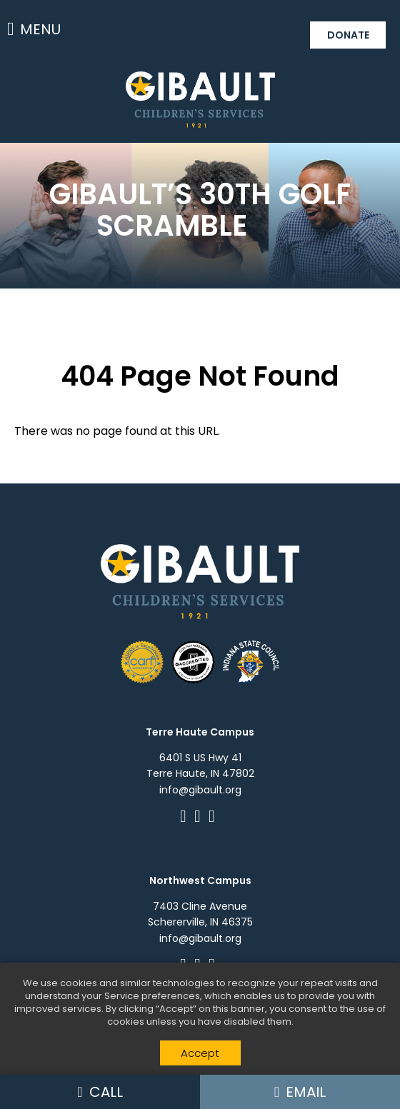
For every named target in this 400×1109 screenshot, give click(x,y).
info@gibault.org (200, 790)
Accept (200, 1052)
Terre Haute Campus (200, 732)
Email (300, 1092)
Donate (348, 35)
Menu (34, 29)
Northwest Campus (200, 880)
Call (99, 1092)
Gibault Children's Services (200, 99)
